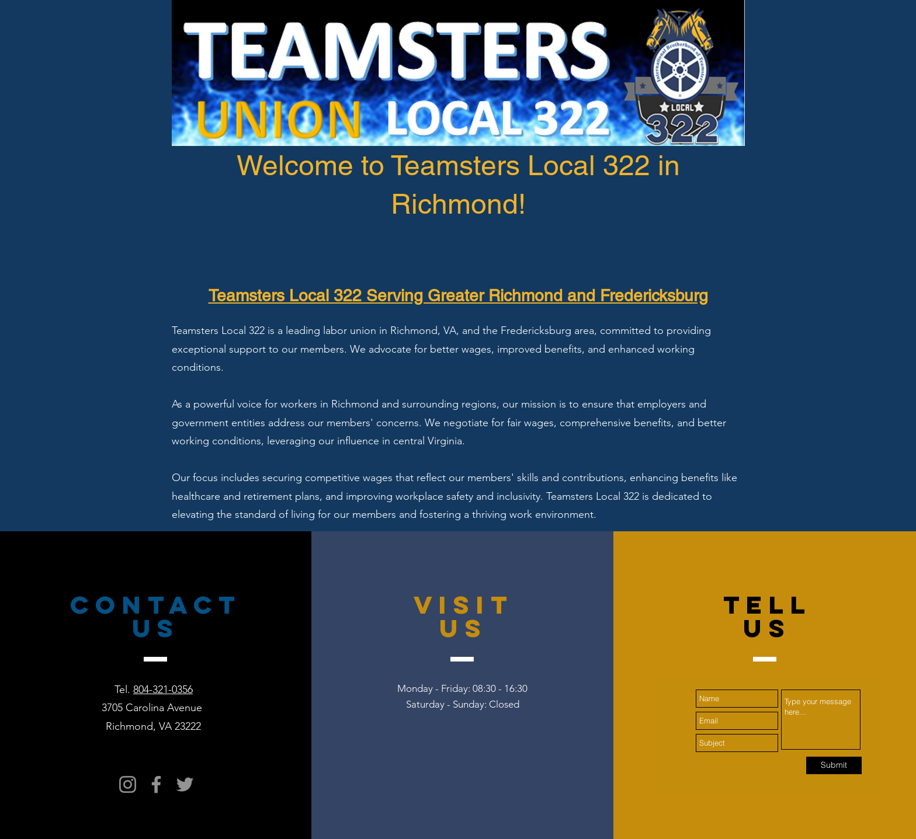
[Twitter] (185, 784)
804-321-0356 (163, 689)
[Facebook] (156, 784)
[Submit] (834, 765)
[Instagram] (127, 784)
